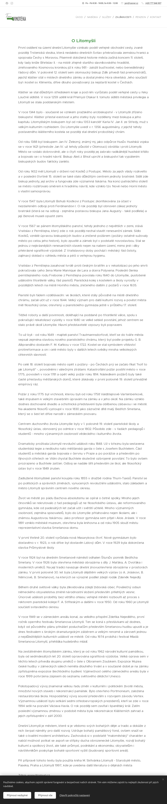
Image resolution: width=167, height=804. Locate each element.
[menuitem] (81, 17)
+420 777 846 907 (153, 3)
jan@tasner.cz (131, 3)
